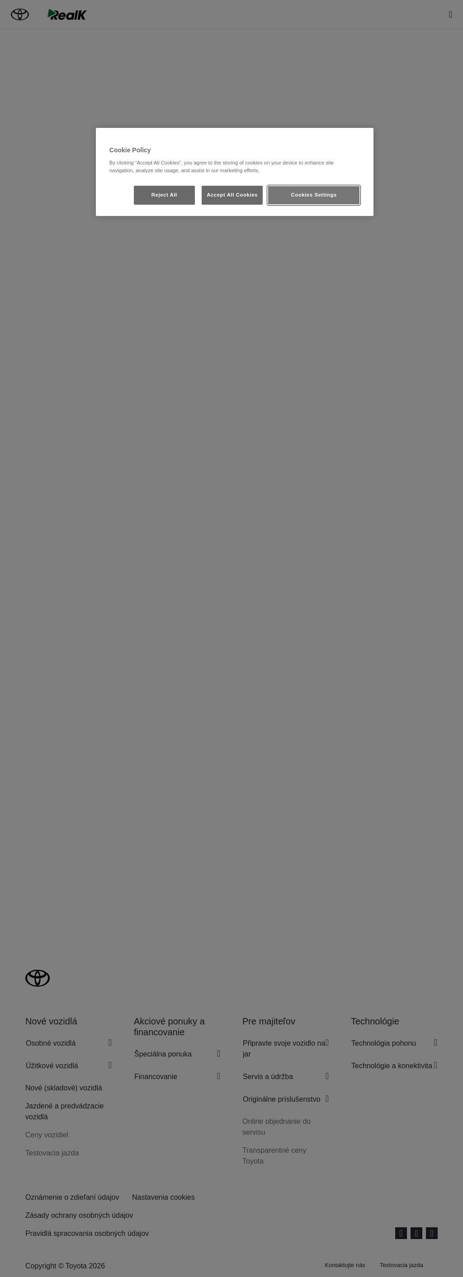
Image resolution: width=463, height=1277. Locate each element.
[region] (234, 172)
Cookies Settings (314, 194)
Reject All (164, 194)
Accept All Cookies (232, 194)
